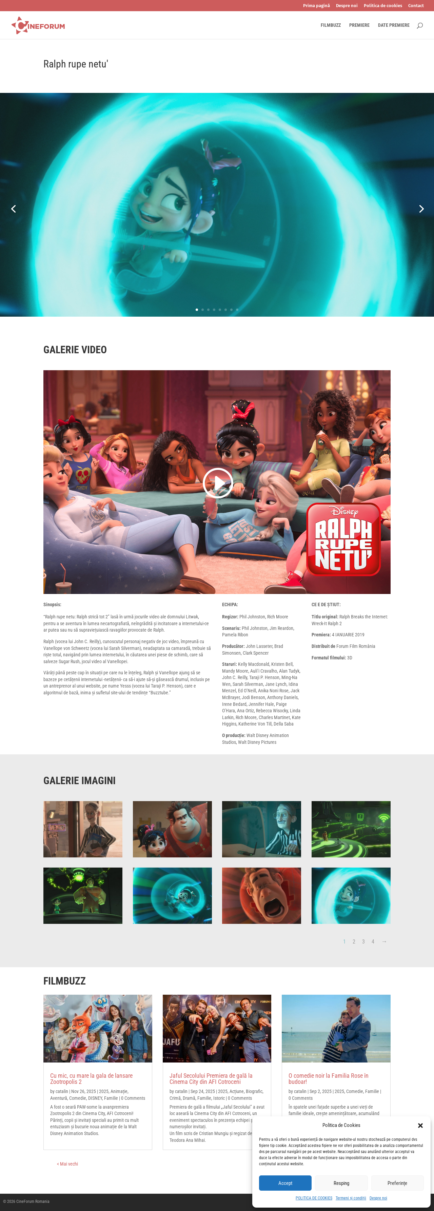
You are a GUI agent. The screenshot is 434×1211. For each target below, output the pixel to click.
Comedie (77, 1098)
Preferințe (397, 1183)
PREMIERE (359, 25)
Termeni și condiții (351, 1198)
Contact (416, 5)
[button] (420, 1125)
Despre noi (378, 1198)
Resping (341, 1183)
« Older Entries (91, 1164)
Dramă (189, 1098)
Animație (119, 1091)
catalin (62, 1091)
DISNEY (95, 1098)
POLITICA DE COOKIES (314, 1198)
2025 (103, 1091)
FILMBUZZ (331, 25)
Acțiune (237, 1091)
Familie (111, 1098)
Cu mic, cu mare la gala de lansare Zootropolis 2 (91, 1078)
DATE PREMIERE (394, 25)
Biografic (254, 1091)
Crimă (175, 1098)
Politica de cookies (383, 5)
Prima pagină (316, 5)
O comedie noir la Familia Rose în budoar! (329, 1078)
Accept (285, 1183)
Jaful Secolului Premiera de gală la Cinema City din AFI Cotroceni (211, 1078)
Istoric (219, 1098)
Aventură (58, 1098)
